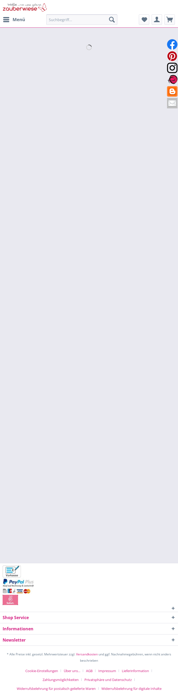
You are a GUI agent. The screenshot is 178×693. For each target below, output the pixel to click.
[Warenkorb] (169, 19)
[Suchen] (111, 19)
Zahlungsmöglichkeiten (61, 679)
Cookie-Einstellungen (41, 670)
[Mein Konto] (157, 19)
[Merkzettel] (144, 19)
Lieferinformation (135, 670)
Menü (14, 18)
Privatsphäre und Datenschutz (108, 679)
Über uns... (72, 670)
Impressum (107, 670)
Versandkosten (87, 654)
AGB (89, 670)
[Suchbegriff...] (81, 19)
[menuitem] (14, 19)
